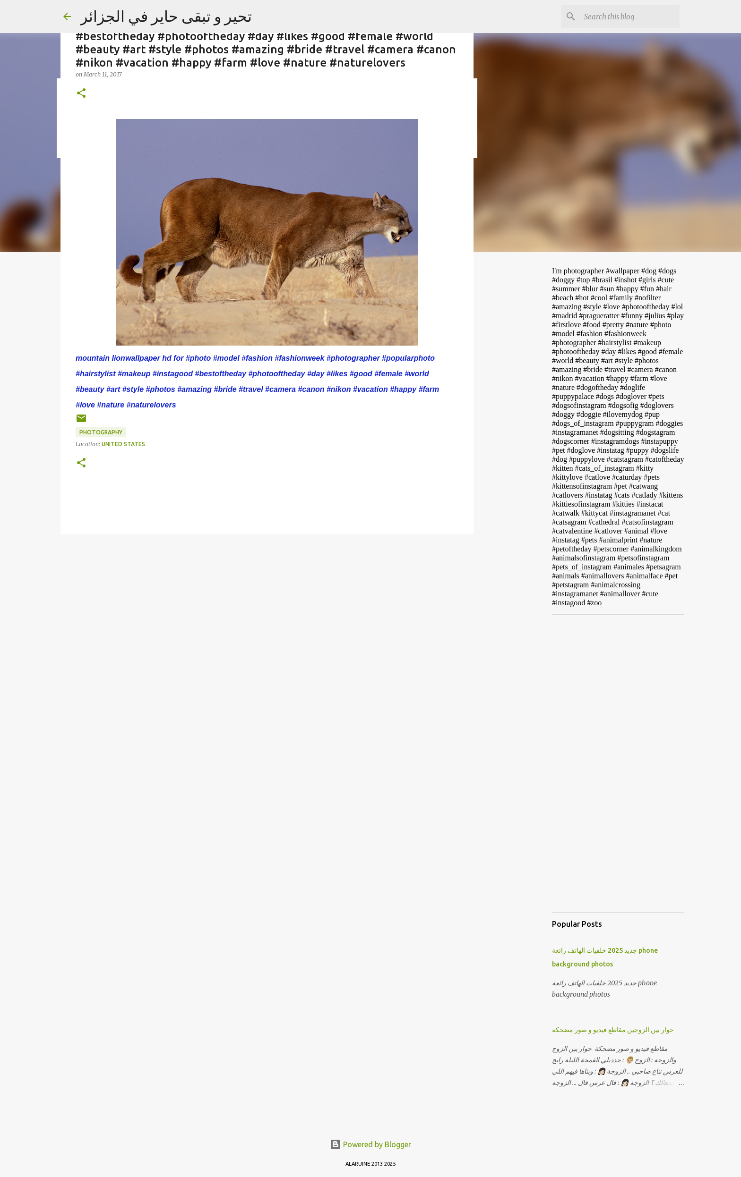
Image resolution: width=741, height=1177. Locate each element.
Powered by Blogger (370, 1144)
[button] (81, 93)
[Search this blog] (630, 16)
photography (100, 432)
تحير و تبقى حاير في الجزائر (166, 16)
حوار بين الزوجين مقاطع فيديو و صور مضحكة (613, 1029)
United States (123, 444)
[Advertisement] (521, 408)
